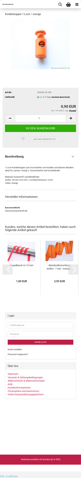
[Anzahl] (40, 118)
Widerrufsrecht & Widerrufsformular (26, 380)
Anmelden (40, 342)
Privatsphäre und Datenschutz (23, 391)
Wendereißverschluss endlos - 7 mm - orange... (59, 267)
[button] (10, 118)
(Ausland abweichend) (60, 97)
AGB (10, 384)
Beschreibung (14, 156)
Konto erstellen (15, 349)
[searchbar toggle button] (60, 4)
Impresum (13, 374)
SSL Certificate (9, 476)
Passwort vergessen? (18, 354)
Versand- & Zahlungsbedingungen (25, 377)
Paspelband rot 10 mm (21, 265)
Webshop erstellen (30, 459)
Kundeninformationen (19, 387)
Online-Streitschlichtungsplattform (26, 394)
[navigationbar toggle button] (77, 4)
